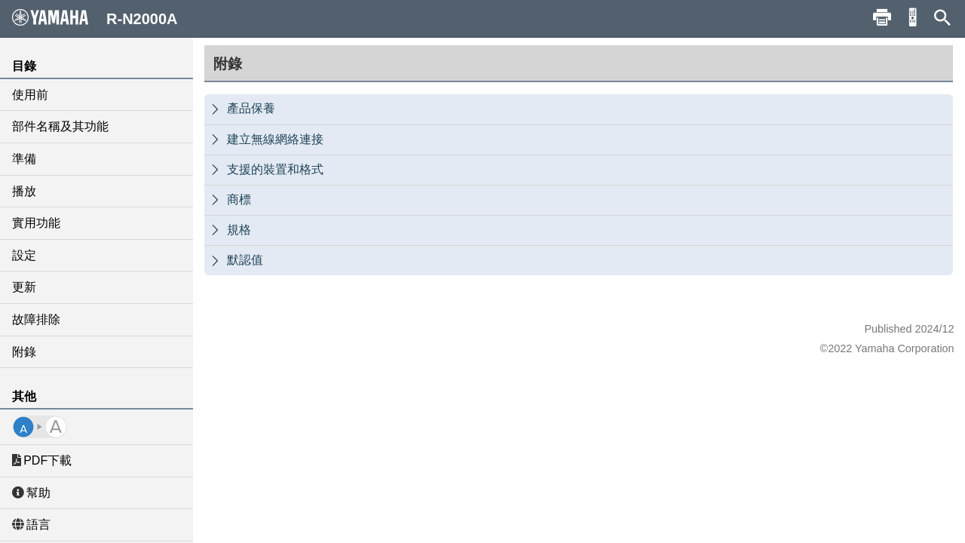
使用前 (30, 94)
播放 (24, 191)
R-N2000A (95, 18)
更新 (24, 287)
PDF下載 (42, 460)
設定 (24, 255)
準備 (24, 158)
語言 (31, 524)
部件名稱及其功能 (60, 126)
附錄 (24, 351)
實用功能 (36, 222)
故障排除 (36, 319)
